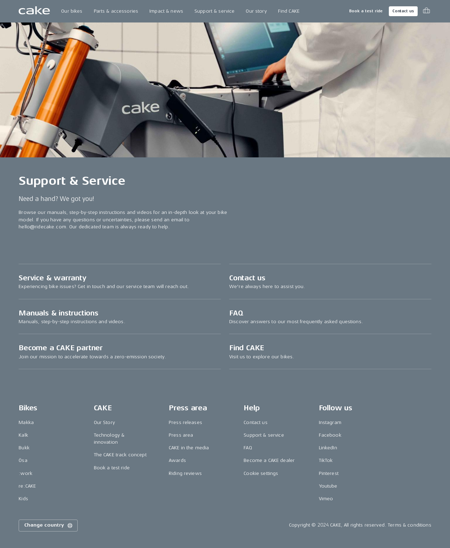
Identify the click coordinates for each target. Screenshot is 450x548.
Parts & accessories (116, 11)
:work (25, 473)
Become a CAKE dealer (269, 460)
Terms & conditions (409, 525)
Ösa (23, 460)
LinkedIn (328, 447)
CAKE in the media (189, 447)
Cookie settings (261, 473)
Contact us (403, 11)
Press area (181, 435)
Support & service (214, 11)
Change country (48, 525)
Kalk (23, 435)
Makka (26, 422)
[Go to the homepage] (34, 11)
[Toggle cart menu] (426, 11)
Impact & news (166, 11)
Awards (177, 460)
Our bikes (71, 11)
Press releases (185, 422)
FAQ (248, 447)
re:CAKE (27, 486)
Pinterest (329, 473)
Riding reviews (185, 473)
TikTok (326, 460)
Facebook (330, 435)
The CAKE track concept (120, 454)
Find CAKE (289, 11)
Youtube (328, 486)
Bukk (24, 447)
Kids (23, 498)
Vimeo (326, 498)
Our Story (104, 422)
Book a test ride (365, 11)
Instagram (330, 422)
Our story (256, 11)
